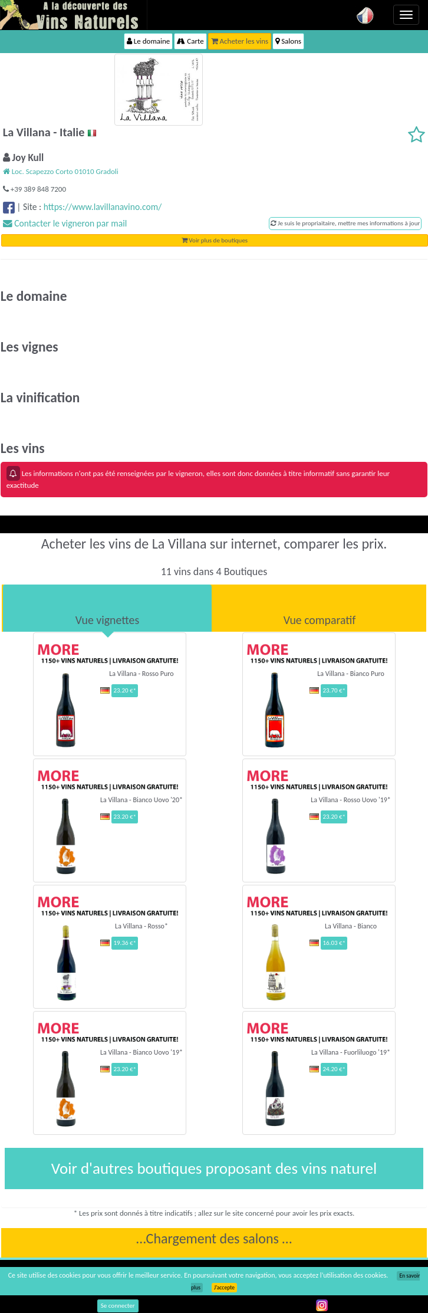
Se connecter (118, 1305)
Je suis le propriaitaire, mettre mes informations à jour (345, 223)
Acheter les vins (240, 41)
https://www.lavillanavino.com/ (103, 206)
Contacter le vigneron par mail (65, 223)
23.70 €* (333, 690)
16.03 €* (333, 943)
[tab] (107, 608)
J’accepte (224, 1287)
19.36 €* (124, 943)
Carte (190, 41)
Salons (288, 41)
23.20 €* (124, 690)
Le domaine (148, 41)
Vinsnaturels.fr (73, 14)
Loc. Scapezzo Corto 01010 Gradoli (60, 171)
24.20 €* (333, 1069)
